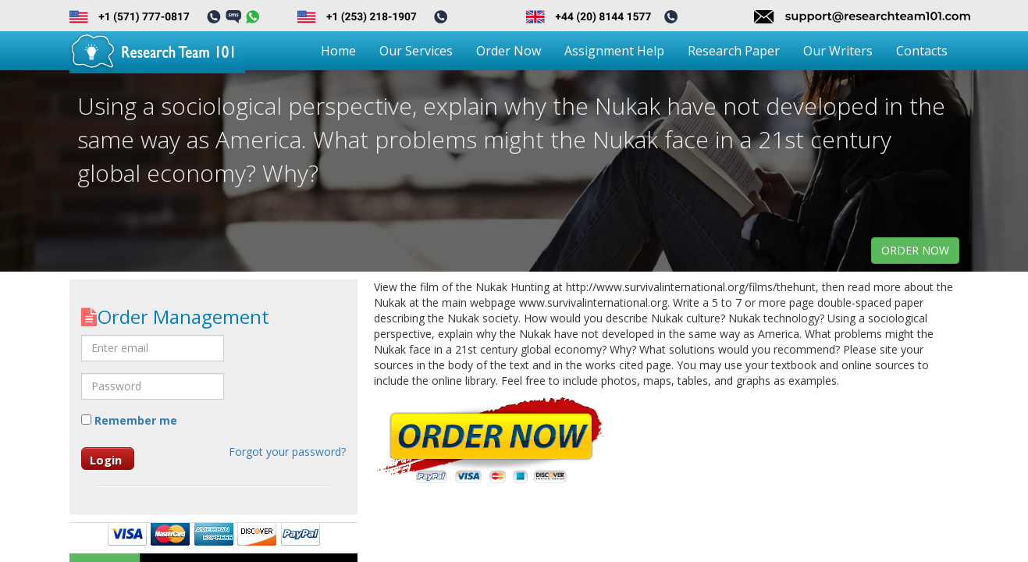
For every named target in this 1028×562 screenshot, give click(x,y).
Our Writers (838, 50)
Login (106, 460)
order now (915, 250)
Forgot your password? (287, 451)
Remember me (129, 420)
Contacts (922, 50)
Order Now (508, 50)
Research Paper (734, 50)
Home (338, 50)
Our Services (416, 50)
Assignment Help (614, 50)
